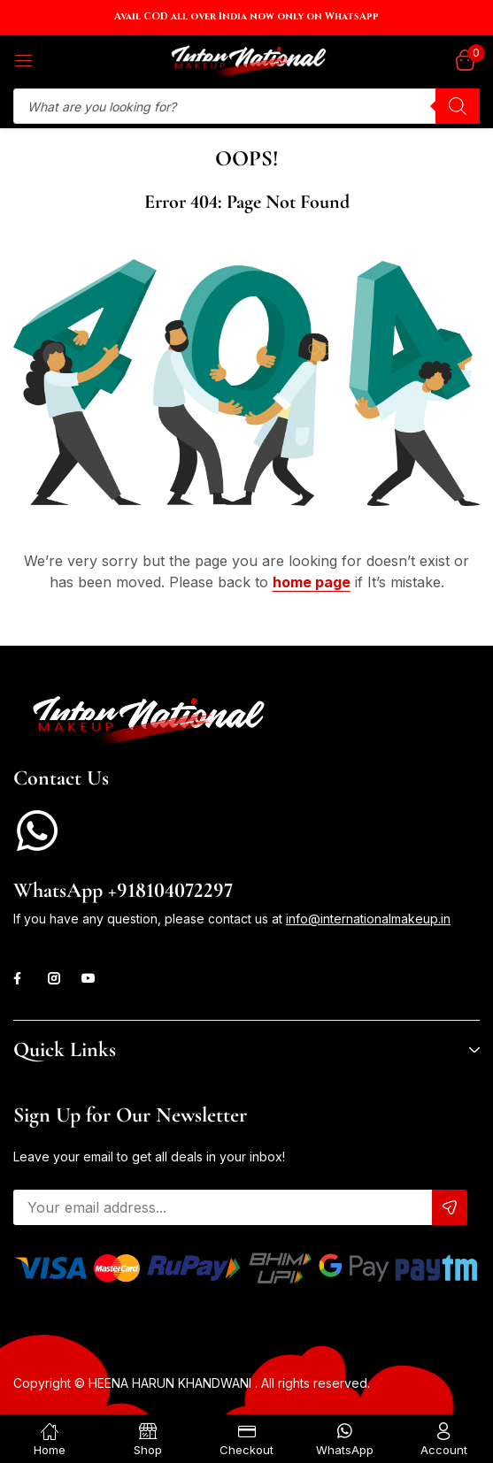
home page (311, 582)
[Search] (457, 106)
